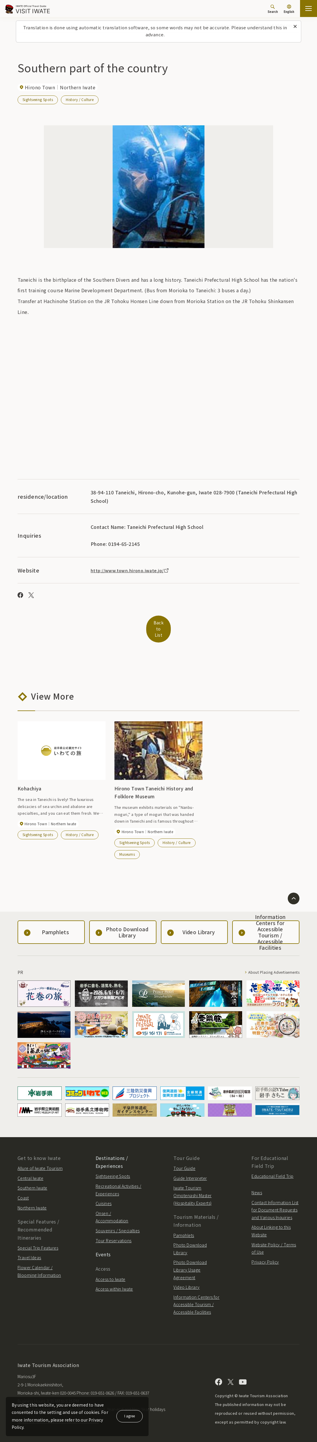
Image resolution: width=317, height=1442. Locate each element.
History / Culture (80, 99)
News (256, 1185)
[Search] (273, 9)
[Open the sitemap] (308, 8)
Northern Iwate (32, 1200)
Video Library (186, 1279)
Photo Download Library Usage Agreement (190, 1261)
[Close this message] (295, 27)
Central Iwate (30, 1170)
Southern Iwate (32, 1180)
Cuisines (104, 1195)
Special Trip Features (38, 1240)
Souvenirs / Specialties (118, 1223)
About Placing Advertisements (267, 964)
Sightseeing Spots (38, 99)
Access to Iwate (110, 1271)
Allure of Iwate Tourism (40, 1160)
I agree (129, 1415)
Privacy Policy (265, 1254)
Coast (23, 1190)
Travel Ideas (29, 1250)
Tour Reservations (114, 1233)
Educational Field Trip (272, 1168)
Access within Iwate (114, 1281)
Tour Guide (184, 1160)
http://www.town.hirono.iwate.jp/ (133, 570)
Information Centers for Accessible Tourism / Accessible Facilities (196, 1296)
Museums (127, 846)
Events (103, 1246)
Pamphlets (183, 1227)
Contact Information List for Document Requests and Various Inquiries (275, 1202)
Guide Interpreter (190, 1170)
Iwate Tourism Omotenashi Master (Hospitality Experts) (192, 1187)
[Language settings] (289, 9)
